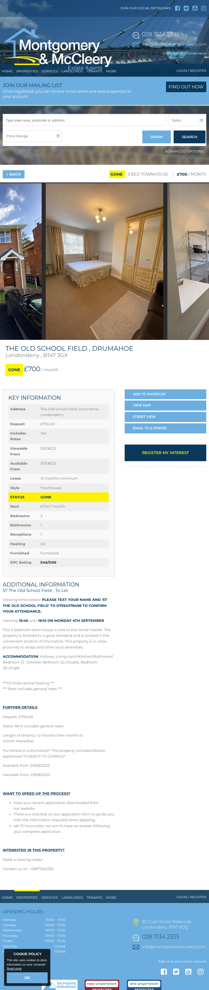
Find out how (186, 109)
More (111, 94)
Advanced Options (184, 172)
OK (27, 978)
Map (142, 426)
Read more (14, 970)
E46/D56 (48, 583)
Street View (144, 437)
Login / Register (191, 93)
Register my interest (165, 473)
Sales (176, 143)
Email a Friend (150, 449)
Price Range (17, 158)
